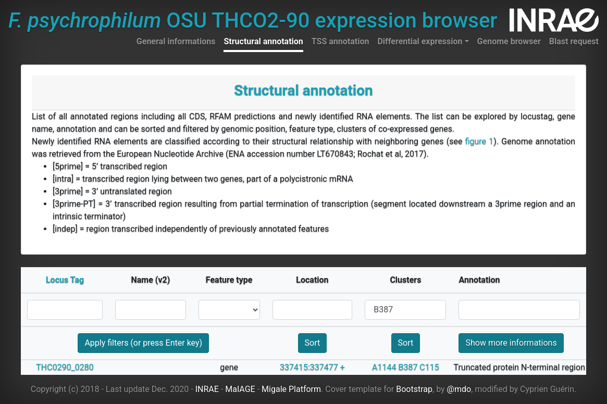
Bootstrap (414, 389)
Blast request (574, 41)
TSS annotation (340, 41)
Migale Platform (291, 389)
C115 (429, 367)
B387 (407, 367)
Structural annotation (263, 41)
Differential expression (419, 41)
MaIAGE (240, 389)
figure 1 (479, 141)
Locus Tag (65, 280)
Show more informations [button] (510, 343)
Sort (312, 343)
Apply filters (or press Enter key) (143, 343)
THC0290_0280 (65, 367)
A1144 (384, 367)
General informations (176, 41)
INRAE (207, 389)
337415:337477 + (312, 367)
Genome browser (509, 41)
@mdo (459, 389)
